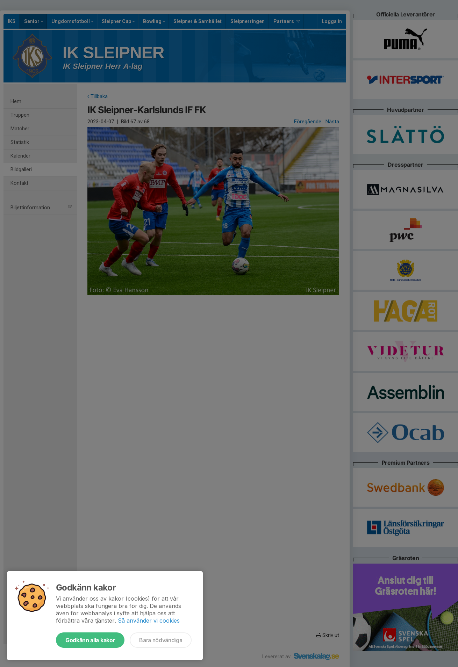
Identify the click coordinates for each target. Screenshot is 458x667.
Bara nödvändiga (160, 640)
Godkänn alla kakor (90, 640)
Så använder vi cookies (149, 620)
